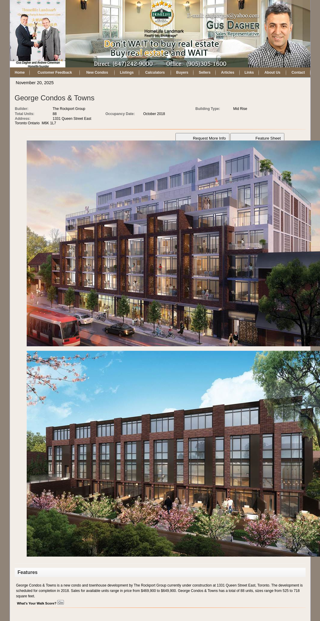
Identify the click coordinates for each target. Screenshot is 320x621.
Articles (227, 72)
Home (20, 72)
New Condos (97, 72)
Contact (298, 72)
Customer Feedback (54, 72)
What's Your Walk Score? (40, 603)
